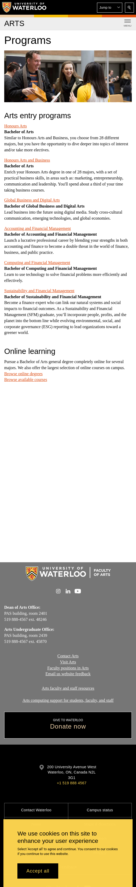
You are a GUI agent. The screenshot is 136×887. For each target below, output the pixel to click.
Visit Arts (68, 661)
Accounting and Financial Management (37, 228)
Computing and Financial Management (37, 262)
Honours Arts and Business (27, 160)
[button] (109, 7)
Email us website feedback (67, 674)
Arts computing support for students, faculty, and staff (68, 700)
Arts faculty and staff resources (68, 688)
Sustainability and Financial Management (39, 290)
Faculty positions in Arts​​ (68, 668)
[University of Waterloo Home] (24, 7)
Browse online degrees (23, 374)
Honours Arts (15, 126)
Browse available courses (25, 379)
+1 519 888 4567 (71, 783)
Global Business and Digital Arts (32, 200)
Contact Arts (68, 656)
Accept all (37, 871)
